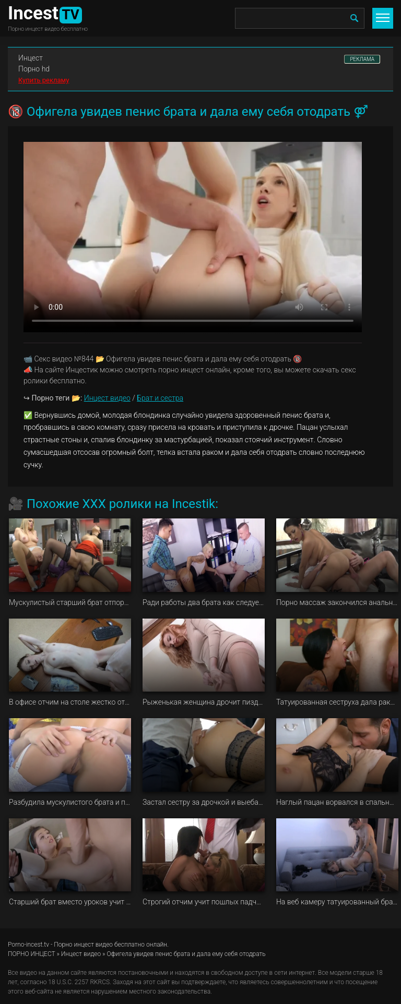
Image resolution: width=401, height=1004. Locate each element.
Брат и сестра (160, 398)
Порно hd (34, 69)
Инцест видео (107, 398)
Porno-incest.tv (28, 944)
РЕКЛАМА (362, 59)
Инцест (30, 58)
